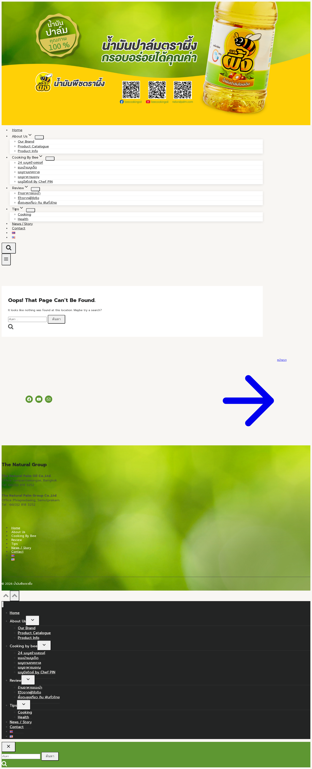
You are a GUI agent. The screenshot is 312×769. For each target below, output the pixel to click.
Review (16, 540)
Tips (14, 544)
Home (15, 528)
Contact (18, 228)
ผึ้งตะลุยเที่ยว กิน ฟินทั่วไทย (37, 202)
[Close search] (8, 747)
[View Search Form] (9, 248)
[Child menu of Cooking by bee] (50, 159)
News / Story (21, 547)
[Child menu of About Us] (39, 137)
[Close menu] (3, 604)
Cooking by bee (23, 536)
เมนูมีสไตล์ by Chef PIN (35, 181)
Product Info (28, 637)
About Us (18, 532)
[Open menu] (6, 259)
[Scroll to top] (6, 597)
